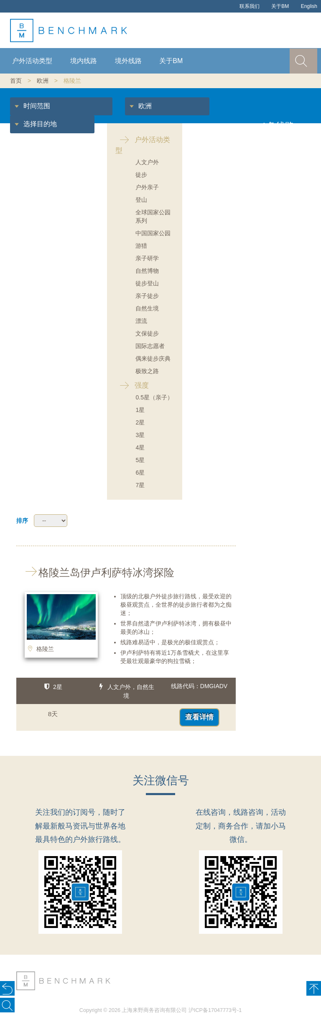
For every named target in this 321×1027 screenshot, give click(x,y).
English (309, 6)
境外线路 (128, 60)
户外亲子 (147, 187)
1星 (140, 410)
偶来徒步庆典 (153, 358)
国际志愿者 (150, 346)
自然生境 (147, 308)
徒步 (141, 174)
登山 (141, 199)
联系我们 (249, 6)
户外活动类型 (32, 60)
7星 (140, 485)
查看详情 (199, 717)
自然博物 (147, 270)
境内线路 (83, 60)
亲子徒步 (147, 295)
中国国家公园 (153, 233)
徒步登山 (147, 283)
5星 (140, 460)
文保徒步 (147, 333)
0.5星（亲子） (154, 397)
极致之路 (147, 371)
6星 (140, 472)
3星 (140, 435)
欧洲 (42, 80)
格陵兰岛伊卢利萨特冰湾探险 (95, 572)
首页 (16, 80)
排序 (22, 520)
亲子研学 (147, 258)
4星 (140, 447)
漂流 (141, 321)
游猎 (141, 245)
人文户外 (147, 162)
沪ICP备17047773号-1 (215, 1010)
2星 (140, 422)
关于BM (280, 6)
